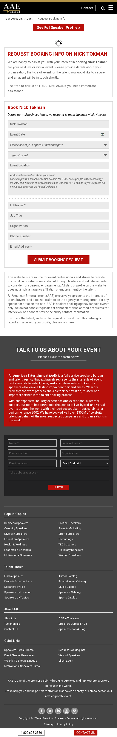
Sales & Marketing (69, 528)
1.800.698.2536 (31, 732)
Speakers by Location (17, 592)
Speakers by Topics (16, 597)
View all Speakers (69, 655)
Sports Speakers (68, 533)
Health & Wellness (15, 544)
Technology (65, 539)
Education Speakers (16, 539)
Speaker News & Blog (72, 629)
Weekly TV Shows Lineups (20, 660)
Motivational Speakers (18, 555)
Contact (87, 8)
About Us (10, 618)
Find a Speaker (13, 576)
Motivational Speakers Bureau (22, 666)
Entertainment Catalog (72, 581)
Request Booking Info (72, 650)
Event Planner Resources (19, 655)
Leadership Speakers (17, 549)
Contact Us (11, 629)
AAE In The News (69, 618)
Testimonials (12, 623)
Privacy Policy (65, 724)
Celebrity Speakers (16, 528)
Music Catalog (67, 586)
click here (67, 322)
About (28, 18)
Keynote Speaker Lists (18, 581)
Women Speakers (69, 555)
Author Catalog (67, 576)
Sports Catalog (67, 597)
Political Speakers (69, 523)
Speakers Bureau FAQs (72, 623)
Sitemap (49, 724)
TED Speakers (67, 544)
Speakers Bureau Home (19, 650)
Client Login (65, 660)
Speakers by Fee (14, 586)
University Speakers (70, 549)
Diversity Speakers (15, 533)
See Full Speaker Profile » (58, 28)
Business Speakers (16, 523)
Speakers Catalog (69, 592)
